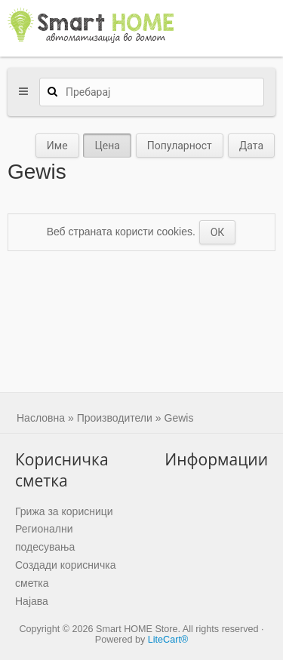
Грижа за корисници (64, 511)
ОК (218, 232)
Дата (251, 146)
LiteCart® (168, 639)
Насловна (41, 418)
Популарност (179, 146)
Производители (114, 418)
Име (57, 146)
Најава (31, 601)
